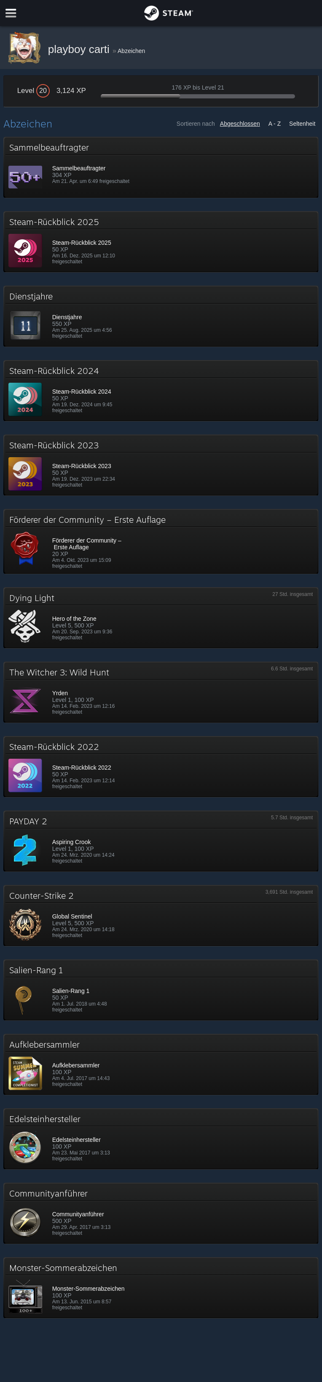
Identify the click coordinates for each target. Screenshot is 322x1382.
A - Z (274, 123)
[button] (161, 167)
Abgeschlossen (240, 123)
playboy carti (80, 49)
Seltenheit (302, 123)
